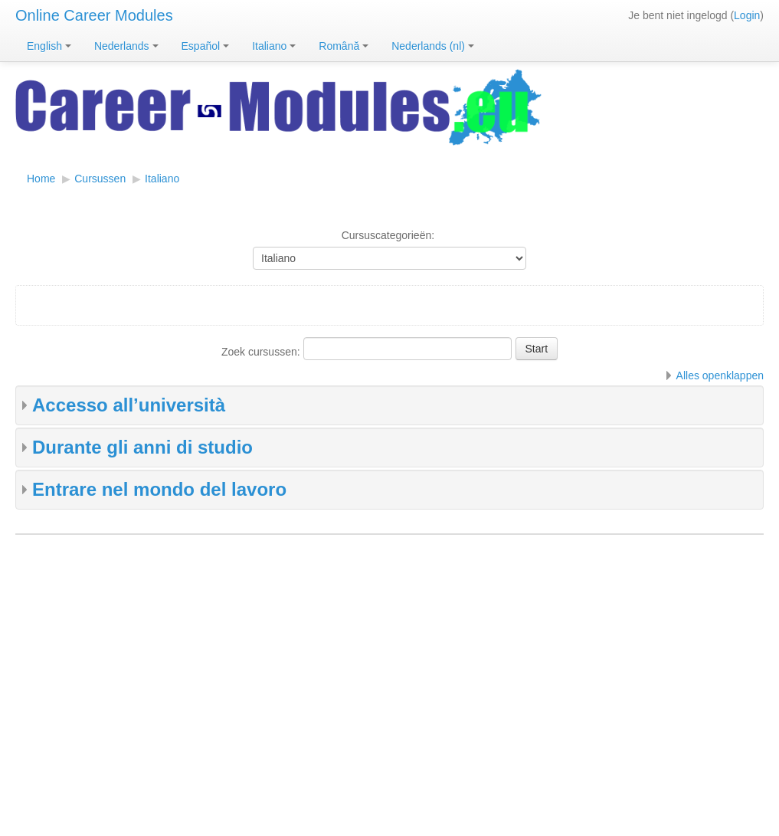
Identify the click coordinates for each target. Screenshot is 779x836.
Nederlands (126, 46)
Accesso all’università (128, 405)
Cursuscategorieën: (388, 235)
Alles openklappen (720, 375)
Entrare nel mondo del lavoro (159, 489)
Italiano (274, 46)
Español (206, 46)
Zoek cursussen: (262, 352)
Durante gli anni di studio (142, 447)
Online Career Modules (94, 15)
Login (747, 15)
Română (343, 46)
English (49, 46)
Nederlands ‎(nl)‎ (432, 46)
